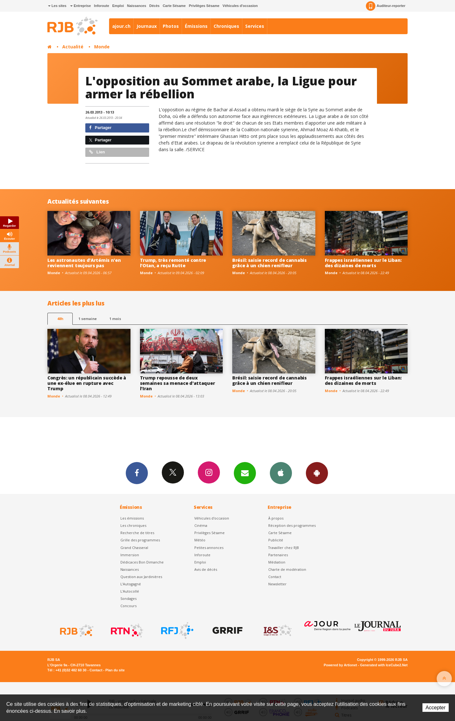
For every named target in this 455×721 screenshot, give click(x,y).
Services (254, 26)
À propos (275, 518)
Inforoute (101, 6)
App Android (317, 473)
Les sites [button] (57, 6)
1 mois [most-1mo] (115, 318)
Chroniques (226, 26)
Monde (102, 47)
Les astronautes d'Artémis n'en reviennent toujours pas (84, 262)
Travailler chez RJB (283, 547)
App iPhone (281, 473)
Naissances (136, 6)
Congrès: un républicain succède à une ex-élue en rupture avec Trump (86, 383)
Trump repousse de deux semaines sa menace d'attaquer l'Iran (177, 383)
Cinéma (200, 525)
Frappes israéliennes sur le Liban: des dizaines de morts (363, 262)
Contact (274, 577)
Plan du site (114, 670)
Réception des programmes (292, 525)
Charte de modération (287, 569)
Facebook (137, 473)
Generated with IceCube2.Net (384, 665)
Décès (154, 6)
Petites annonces (208, 547)
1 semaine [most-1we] (87, 318)
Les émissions (132, 518)
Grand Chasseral (134, 547)
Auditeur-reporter (385, 6)
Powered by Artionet (340, 665)
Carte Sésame (174, 6)
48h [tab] (60, 318)
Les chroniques (133, 525)
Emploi (118, 6)
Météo (199, 540)
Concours (128, 606)
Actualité (72, 47)
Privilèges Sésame (204, 6)
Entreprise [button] (80, 6)
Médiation (276, 562)
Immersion (129, 555)
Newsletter (277, 584)
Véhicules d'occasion (240, 6)
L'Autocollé (129, 591)
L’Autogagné (130, 584)
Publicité (275, 540)
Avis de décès (205, 569)
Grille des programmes (140, 540)
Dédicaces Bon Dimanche (142, 562)
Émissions (196, 26)
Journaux (146, 26)
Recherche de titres (137, 533)
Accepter (436, 707)
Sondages (128, 598)
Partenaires (278, 555)
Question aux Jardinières (141, 577)
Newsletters (245, 473)
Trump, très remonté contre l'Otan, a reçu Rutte (173, 262)
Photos (171, 26)
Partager (100, 127)
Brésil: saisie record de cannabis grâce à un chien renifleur (269, 262)
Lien (97, 152)
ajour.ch (121, 26)
